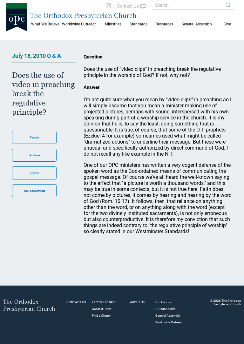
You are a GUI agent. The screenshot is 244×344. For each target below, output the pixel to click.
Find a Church (102, 315)
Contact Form (101, 309)
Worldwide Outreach (169, 322)
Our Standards (165, 309)
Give (227, 24)
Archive (34, 155)
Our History (163, 302)
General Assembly (196, 24)
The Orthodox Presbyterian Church (83, 15)
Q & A (54, 55)
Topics (34, 173)
